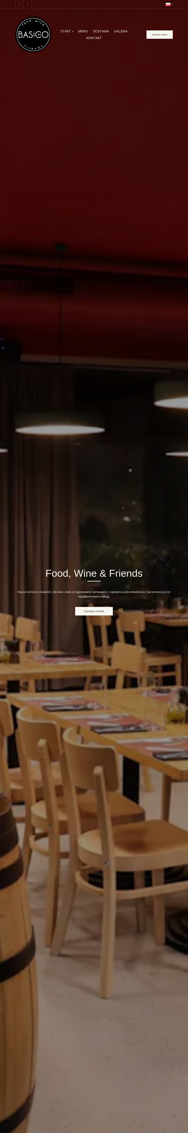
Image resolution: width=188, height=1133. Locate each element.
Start (66, 31)
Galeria (121, 31)
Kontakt (94, 38)
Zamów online (159, 34)
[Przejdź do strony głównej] (33, 34)
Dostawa (101, 31)
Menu (83, 31)
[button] (169, 4)
